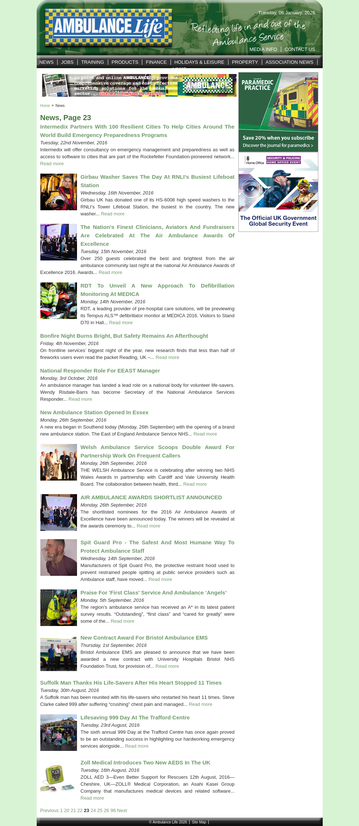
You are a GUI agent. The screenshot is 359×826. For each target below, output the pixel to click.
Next (122, 810)
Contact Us (300, 49)
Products (124, 62)
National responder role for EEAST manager (100, 370)
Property (245, 62)
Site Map (199, 822)
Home (45, 106)
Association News (289, 62)
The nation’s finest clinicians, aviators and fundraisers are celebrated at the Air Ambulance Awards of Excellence (158, 235)
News (46, 62)
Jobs (67, 62)
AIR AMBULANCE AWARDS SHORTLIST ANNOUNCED (151, 497)
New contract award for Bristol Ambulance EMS (144, 637)
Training (92, 62)
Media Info (263, 49)
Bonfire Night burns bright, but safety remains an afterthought (124, 336)
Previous (49, 810)
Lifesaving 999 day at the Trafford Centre (135, 717)
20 (66, 810)
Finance (156, 62)
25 (99, 810)
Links (180, 69)
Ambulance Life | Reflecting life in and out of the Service (104, 28)
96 (113, 810)
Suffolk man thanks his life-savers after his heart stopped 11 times (131, 682)
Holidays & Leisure (199, 62)
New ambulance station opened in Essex (94, 412)
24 (93, 810)
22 (80, 810)
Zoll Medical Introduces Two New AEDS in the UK (145, 762)
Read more (52, 163)
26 (106, 810)
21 (73, 810)
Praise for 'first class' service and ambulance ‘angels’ (154, 592)
